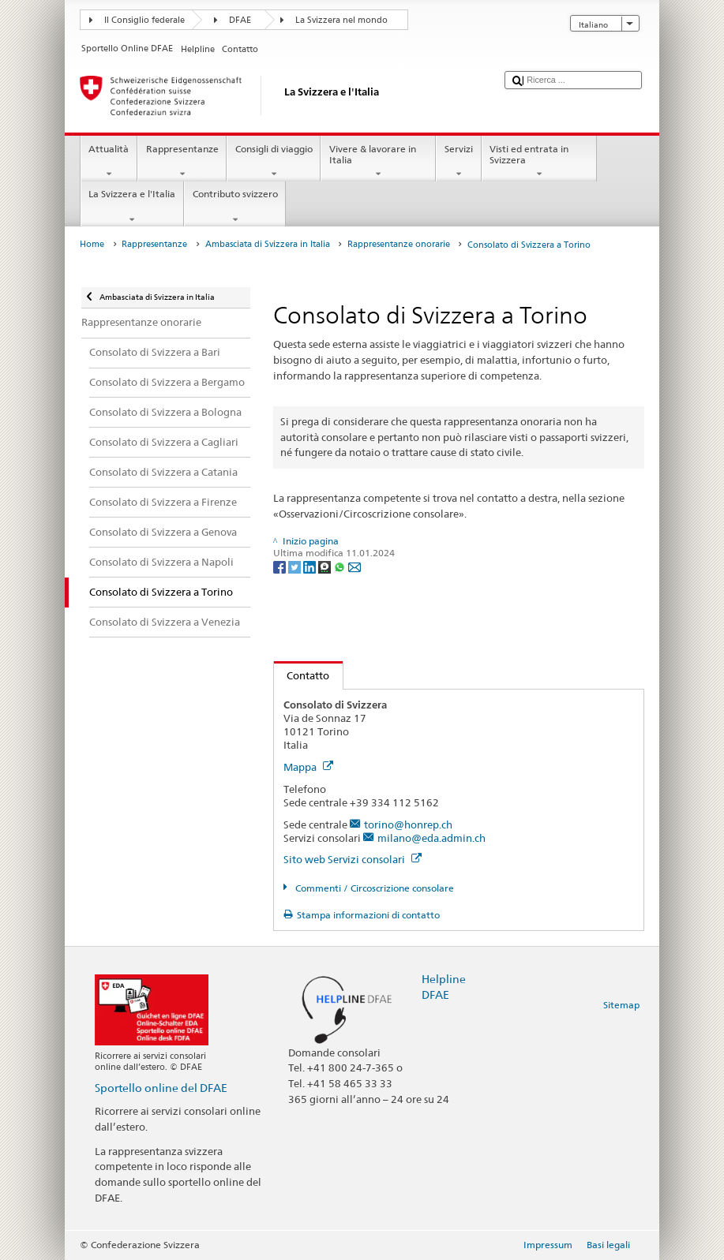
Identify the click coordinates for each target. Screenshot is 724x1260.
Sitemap (621, 1005)
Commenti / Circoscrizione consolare (373, 888)
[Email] (354, 566)
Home (92, 244)
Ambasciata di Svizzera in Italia (267, 244)
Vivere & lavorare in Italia (378, 162)
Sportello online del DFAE (161, 1087)
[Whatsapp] (340, 566)
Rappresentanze (182, 162)
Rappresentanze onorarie (398, 244)
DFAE (240, 20)
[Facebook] (280, 566)
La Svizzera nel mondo (341, 20)
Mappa (308, 767)
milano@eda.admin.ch (431, 838)
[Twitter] (295, 566)
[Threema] (325, 566)
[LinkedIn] (310, 566)
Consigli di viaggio (273, 162)
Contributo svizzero (235, 207)
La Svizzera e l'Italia (132, 207)
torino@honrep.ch (408, 824)
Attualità (109, 162)
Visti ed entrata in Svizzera (539, 162)
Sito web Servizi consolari (352, 859)
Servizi (458, 162)
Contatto (302, 675)
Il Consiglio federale (144, 20)
